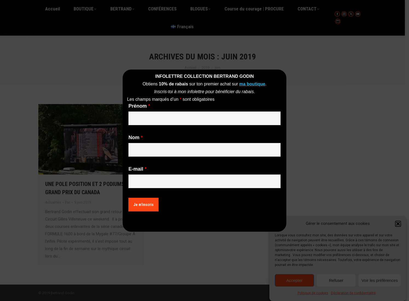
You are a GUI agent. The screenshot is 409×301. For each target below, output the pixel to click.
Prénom (139, 106)
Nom (135, 137)
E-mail (137, 169)
